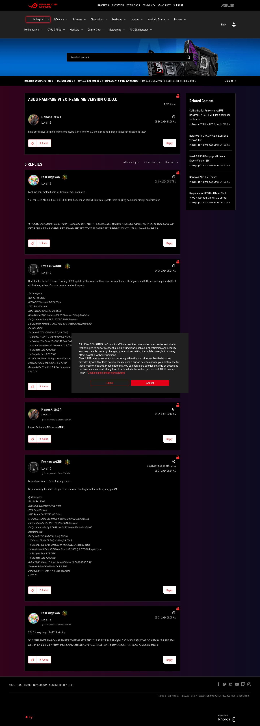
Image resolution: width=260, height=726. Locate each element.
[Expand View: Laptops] (142, 19)
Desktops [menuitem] (117, 19)
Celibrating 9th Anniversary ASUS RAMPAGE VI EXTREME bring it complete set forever (209, 115)
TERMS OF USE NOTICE (168, 696)
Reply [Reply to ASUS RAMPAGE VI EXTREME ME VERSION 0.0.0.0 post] (169, 143)
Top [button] (30, 717)
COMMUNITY (149, 5)
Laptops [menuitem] (135, 19)
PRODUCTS (103, 5)
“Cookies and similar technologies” (106, 372)
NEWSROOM (40, 685)
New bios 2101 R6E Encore (203, 177)
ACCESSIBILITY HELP (61, 685)
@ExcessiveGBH (54, 427)
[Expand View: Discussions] (106, 19)
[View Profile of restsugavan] (50, 177)
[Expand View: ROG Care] (66, 19)
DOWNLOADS (133, 5)
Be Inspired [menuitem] (38, 19)
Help (223, 24)
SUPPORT (178, 5)
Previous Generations (89, 81)
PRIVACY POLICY (189, 696)
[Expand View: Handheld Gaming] (168, 19)
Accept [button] (150, 383)
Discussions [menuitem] (97, 19)
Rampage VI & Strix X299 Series (121, 81)
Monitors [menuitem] (74, 29)
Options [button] (229, 81)
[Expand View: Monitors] (82, 29)
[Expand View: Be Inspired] (48, 19)
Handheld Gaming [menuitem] (157, 19)
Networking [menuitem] (115, 29)
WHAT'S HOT (164, 5)
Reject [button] (110, 383)
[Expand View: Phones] (185, 19)
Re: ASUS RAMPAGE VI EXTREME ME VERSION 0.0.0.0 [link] (169, 81)
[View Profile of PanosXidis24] (51, 117)
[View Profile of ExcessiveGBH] (51, 266)
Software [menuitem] (77, 19)
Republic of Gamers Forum (38, 81)
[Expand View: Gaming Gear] (103, 29)
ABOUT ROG (15, 685)
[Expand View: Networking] (123, 29)
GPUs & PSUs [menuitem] (54, 29)
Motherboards (65, 81)
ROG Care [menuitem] (59, 19)
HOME (27, 685)
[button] (32, 143)
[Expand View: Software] (85, 19)
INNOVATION (118, 5)
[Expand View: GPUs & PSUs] (64, 29)
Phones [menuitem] (178, 19)
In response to (57, 419)
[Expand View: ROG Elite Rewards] (151, 29)
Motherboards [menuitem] (31, 29)
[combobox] (130, 57)
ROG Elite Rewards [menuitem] (139, 29)
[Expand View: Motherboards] (41, 29)
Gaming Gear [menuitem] (94, 29)
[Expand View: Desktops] (125, 19)
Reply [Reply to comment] (169, 243)
